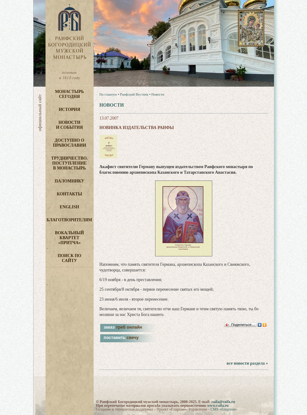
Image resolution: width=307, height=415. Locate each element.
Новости (157, 94)
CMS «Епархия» (224, 409)
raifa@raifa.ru (223, 402)
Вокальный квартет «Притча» (69, 237)
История (69, 109)
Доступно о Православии (69, 143)
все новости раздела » (247, 363)
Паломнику (69, 181)
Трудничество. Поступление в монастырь (69, 163)
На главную (108, 94)
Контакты (69, 194)
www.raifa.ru (218, 405)
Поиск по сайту (69, 258)
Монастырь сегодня (69, 94)
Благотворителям (69, 220)
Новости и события (69, 125)
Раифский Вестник (134, 94)
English (69, 207)
